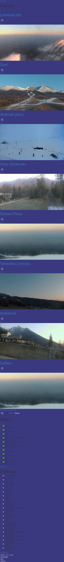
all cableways (4, 553)
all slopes (3, 466)
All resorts (3, 1)
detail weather (4, 410)
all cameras (12, 410)
